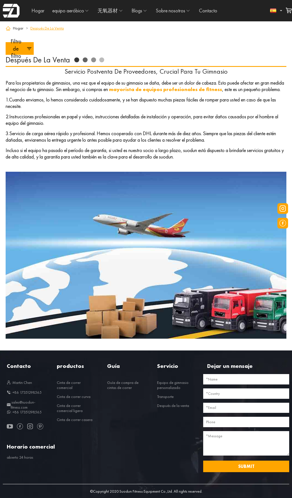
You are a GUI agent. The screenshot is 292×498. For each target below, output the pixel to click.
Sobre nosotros (170, 10)
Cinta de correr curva (73, 396)
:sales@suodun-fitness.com (21, 405)
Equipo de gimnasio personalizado (173, 385)
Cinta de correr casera (74, 419)
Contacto (208, 10)
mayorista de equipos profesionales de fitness (165, 89)
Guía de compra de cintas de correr (123, 385)
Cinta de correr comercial (69, 385)
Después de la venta (173, 405)
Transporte (165, 396)
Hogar (37, 10)
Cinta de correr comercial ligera (70, 408)
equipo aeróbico (68, 10)
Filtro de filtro (21, 48)
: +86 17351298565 (24, 392)
